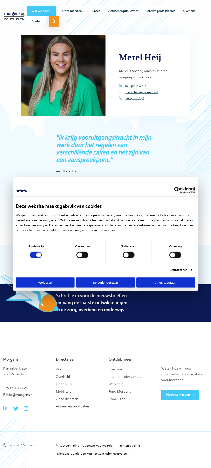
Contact (37, 22)
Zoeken (54, 22)
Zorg (59, 369)
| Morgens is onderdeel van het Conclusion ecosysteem (92, 453)
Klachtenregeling (128, 445)
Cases (96, 11)
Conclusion (117, 399)
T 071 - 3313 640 (15, 388)
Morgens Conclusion (14, 17)
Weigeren (45, 282)
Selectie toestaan (105, 282)
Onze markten (72, 11)
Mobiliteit (63, 392)
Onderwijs (64, 384)
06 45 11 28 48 (131, 98)
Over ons (189, 11)
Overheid (63, 377)
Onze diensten (67, 399)
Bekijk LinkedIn (132, 86)
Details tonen (178, 270)
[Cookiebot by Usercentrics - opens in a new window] (177, 190)
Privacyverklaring (67, 445)
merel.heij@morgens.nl (138, 92)
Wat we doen (40, 11)
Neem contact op (178, 395)
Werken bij (117, 384)
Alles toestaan (165, 282)
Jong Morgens (120, 392)
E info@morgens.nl (18, 395)
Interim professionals (161, 11)
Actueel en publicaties (123, 11)
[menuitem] (41, 12)
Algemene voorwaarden (98, 445)
